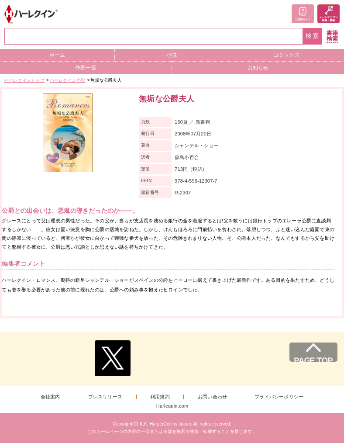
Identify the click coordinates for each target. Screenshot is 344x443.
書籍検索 (332, 36)
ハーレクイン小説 (68, 80)
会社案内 (50, 397)
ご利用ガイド (303, 13)
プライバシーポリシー (279, 397)
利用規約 (160, 397)
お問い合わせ (212, 397)
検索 (313, 36)
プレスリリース (105, 397)
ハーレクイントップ (24, 80)
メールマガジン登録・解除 (328, 13)
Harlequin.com (172, 406)
